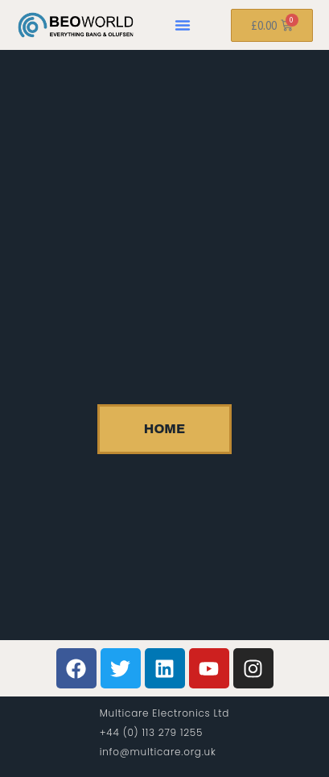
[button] (183, 25)
